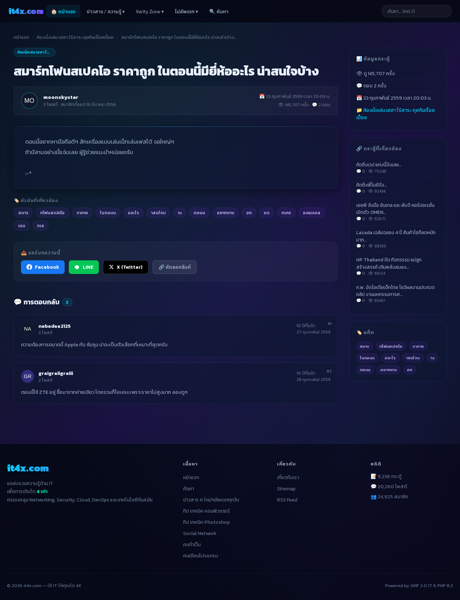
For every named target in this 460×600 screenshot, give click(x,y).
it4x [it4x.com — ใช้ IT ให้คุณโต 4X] (25, 11)
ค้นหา (188, 488)
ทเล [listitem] (40, 225)
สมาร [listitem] (23, 212)
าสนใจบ (413, 357)
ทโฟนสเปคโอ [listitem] (52, 212)
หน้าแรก (21, 37)
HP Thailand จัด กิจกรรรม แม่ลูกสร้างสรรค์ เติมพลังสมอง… (397, 266)
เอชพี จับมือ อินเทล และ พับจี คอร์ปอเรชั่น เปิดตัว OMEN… (397, 212)
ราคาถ (418, 346)
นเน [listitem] (21, 225)
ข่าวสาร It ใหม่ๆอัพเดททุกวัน (211, 500)
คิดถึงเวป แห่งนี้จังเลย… (397, 167)
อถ (409, 369)
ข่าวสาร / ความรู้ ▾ (106, 11)
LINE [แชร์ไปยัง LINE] (83, 266)
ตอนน (365, 369)
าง (432, 357)
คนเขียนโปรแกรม (200, 555)
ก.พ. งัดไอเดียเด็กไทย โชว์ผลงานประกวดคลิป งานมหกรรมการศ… (397, 294)
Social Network (200, 533)
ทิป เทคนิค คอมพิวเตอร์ (206, 511)
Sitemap (286, 488)
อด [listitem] (267, 212)
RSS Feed (287, 500)
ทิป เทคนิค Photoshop (206, 522)
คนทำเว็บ (192, 544)
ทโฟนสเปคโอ (390, 346)
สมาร (364, 346)
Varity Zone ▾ (150, 11)
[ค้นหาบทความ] (417, 11)
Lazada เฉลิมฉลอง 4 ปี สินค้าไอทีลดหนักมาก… (397, 239)
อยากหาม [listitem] (225, 212)
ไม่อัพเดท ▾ (186, 11)
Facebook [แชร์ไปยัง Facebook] (43, 266)
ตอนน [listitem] (199, 212)
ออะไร (390, 357)
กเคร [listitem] (286, 212)
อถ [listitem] (249, 212)
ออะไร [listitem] (133, 212)
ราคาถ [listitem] (82, 212)
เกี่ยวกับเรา (288, 477)
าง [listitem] (179, 212)
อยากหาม (388, 369)
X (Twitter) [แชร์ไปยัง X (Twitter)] (126, 266)
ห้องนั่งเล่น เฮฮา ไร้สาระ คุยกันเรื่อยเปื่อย (75, 37)
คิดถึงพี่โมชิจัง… (397, 188)
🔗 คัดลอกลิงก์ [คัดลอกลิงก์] (175, 266)
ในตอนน (367, 357)
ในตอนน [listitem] (108, 212)
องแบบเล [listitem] (311, 212)
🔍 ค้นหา (218, 11)
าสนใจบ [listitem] (158, 212)
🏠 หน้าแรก (63, 11)
